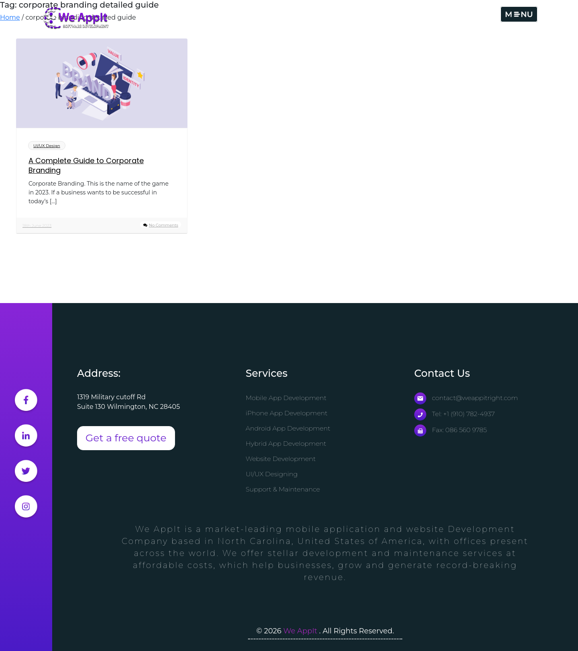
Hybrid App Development (286, 443)
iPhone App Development (287, 413)
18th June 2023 (36, 225)
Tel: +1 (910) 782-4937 (454, 414)
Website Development (281, 459)
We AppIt (301, 631)
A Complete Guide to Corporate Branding (86, 165)
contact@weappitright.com (466, 398)
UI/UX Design (46, 145)
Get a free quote (126, 438)
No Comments (163, 225)
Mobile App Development (286, 398)
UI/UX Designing (272, 474)
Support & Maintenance (283, 489)
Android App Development (288, 428)
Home (10, 17)
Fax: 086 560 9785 (450, 430)
